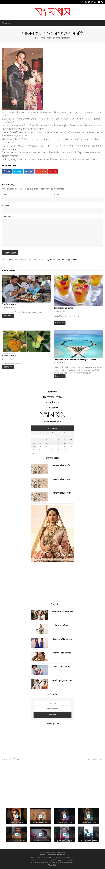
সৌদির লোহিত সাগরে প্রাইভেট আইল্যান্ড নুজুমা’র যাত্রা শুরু (75, 360)
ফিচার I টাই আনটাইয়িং (62, 667)
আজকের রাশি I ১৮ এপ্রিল (62, 465)
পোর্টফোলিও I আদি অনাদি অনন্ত (62, 612)
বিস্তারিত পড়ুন (8, 316)
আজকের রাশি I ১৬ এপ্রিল (62, 493)
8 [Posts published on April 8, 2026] (58, 440)
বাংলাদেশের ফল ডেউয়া (10, 356)
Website (5, 205)
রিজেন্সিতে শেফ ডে (9, 305)
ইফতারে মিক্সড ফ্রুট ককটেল (63, 308)
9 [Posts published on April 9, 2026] (64, 440)
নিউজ (43, 38)
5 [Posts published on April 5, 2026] (40, 440)
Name (5, 195)
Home (37, 38)
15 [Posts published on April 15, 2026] (58, 443)
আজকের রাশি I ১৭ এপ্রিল (62, 479)
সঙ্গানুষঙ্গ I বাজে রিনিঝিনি (62, 653)
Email (57, 195)
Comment (6, 216)
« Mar (33, 453)
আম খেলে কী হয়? (10, 759)
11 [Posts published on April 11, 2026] (34, 443)
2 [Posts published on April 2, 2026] (64, 436)
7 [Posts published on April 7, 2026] (52, 440)
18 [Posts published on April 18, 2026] (34, 446)
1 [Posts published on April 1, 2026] (58, 436)
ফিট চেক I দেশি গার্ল (62, 625)
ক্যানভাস (62, 852)
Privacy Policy (52, 865)
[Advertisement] (52, 583)
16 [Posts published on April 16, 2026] (64, 443)
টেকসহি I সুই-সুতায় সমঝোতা (62, 681)
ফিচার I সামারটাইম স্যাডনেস (62, 639)
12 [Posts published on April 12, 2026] (40, 443)
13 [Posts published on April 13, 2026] (46, 443)
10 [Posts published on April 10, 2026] (71, 440)
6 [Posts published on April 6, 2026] (46, 440)
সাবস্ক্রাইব (52, 715)
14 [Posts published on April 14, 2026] (52, 443)
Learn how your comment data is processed (57, 259)
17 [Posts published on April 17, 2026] (71, 443)
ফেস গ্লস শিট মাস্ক (95, 759)
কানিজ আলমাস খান (58, 855)
